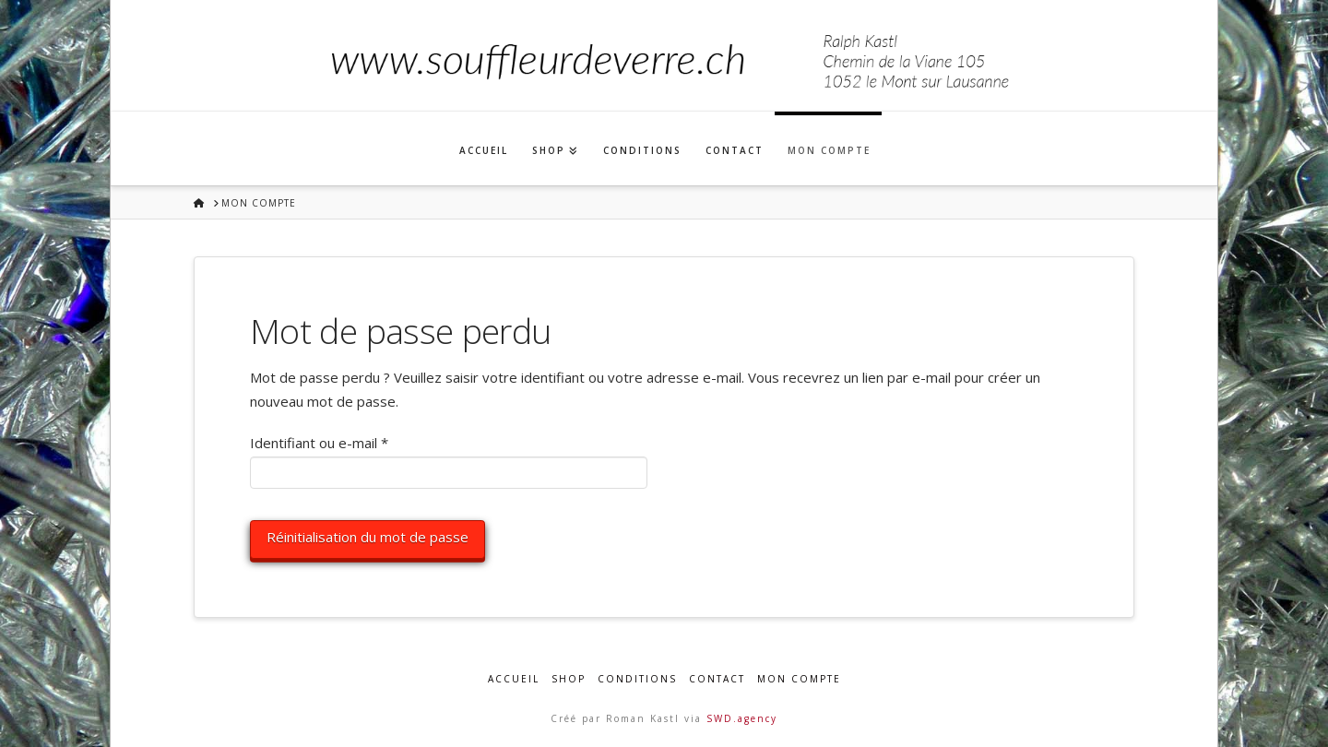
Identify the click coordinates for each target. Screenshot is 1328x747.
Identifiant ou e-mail (354, 442)
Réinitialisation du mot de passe (367, 537)
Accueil (514, 679)
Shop (568, 679)
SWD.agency (741, 718)
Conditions (637, 679)
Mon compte (799, 679)
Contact (717, 679)
